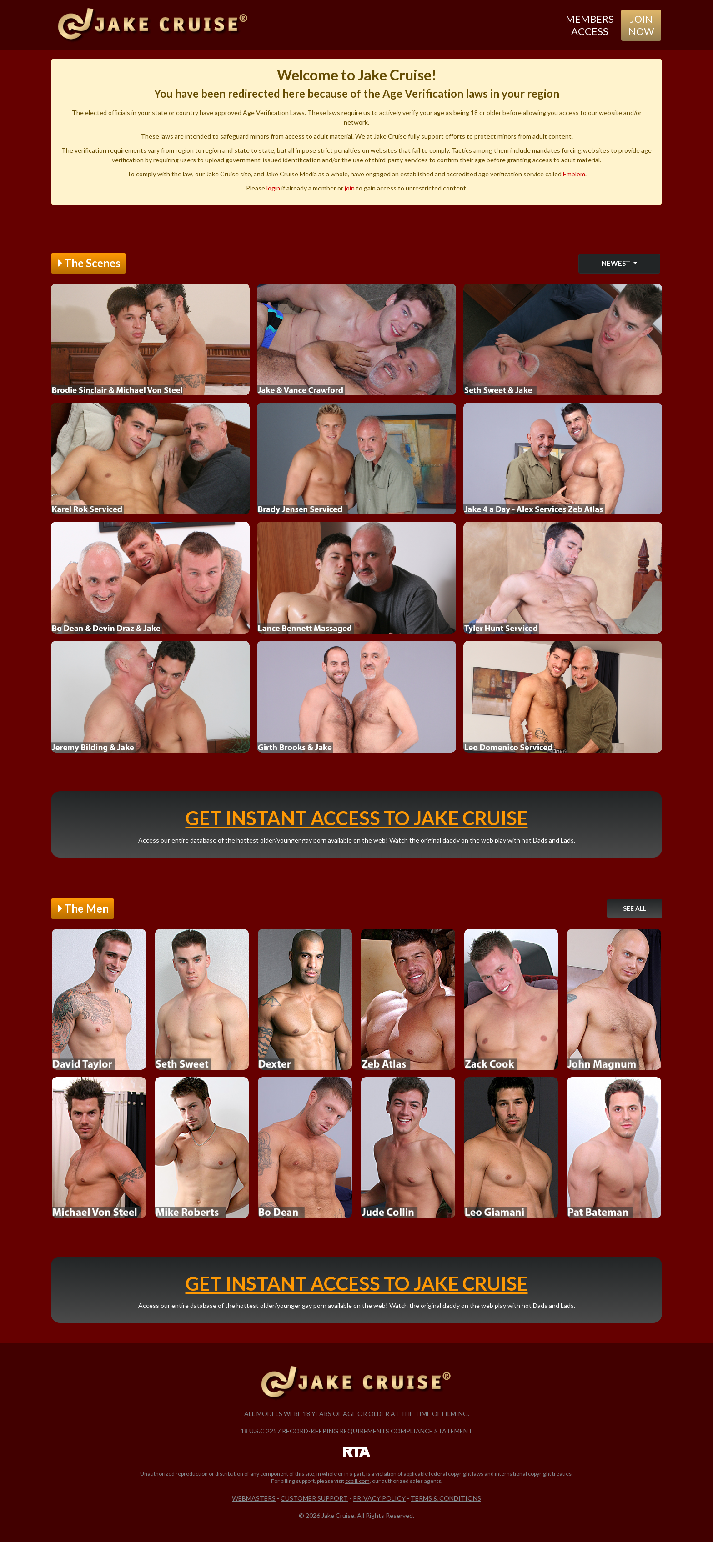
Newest (617, 263)
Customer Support (314, 1498)
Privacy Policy (379, 1498)
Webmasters (254, 1498)
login (273, 188)
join (350, 188)
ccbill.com (357, 1480)
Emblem (574, 174)
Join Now (641, 25)
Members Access (590, 25)
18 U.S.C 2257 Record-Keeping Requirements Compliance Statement (356, 1431)
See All (634, 908)
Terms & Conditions (446, 1498)
